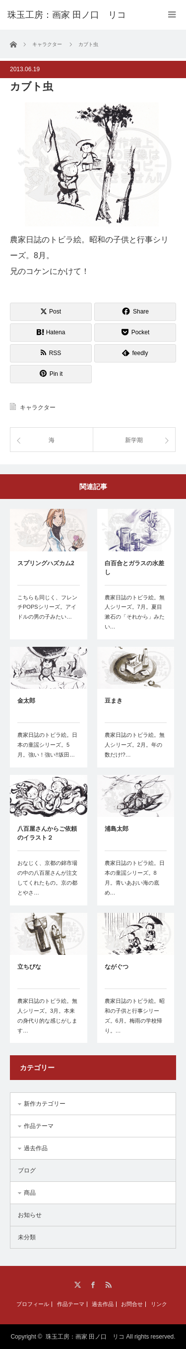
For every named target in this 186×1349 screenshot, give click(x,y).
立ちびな (29, 966)
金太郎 (26, 700)
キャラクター (38, 407)
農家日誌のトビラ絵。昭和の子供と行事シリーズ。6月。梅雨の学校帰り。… (135, 1015)
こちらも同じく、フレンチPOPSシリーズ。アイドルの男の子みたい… (47, 607)
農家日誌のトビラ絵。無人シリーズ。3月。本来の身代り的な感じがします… (47, 1015)
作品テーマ (39, 1126)
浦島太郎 (116, 828)
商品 (30, 1192)
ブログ (27, 1170)
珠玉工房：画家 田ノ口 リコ (85, 1336)
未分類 (27, 1237)
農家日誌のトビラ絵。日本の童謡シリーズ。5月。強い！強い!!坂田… (47, 745)
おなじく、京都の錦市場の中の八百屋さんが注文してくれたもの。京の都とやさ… (47, 877)
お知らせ (30, 1215)
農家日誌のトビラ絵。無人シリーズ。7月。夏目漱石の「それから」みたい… (135, 612)
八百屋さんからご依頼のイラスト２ (47, 833)
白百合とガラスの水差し (134, 568)
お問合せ (132, 1304)
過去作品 (36, 1148)
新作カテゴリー (44, 1103)
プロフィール (32, 1304)
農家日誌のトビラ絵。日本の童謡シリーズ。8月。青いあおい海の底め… (135, 877)
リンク (159, 1304)
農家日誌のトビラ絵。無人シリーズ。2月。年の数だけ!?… (135, 745)
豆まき (114, 700)
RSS (108, 1285)
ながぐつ (116, 966)
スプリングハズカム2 (45, 563)
